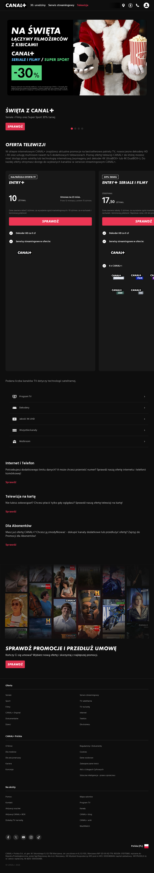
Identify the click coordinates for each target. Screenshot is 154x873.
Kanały (83, 808)
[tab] (50, 233)
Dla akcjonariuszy (13, 758)
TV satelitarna (86, 701)
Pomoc (9, 797)
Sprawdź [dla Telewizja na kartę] (11, 512)
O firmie (9, 746)
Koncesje (9, 769)
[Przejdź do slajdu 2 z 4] (75, 129)
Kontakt (9, 802)
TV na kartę (85, 707)
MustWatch (85, 826)
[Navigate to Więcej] (144, 396)
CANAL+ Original (13, 713)
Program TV (85, 802)
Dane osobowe (86, 758)
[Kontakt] (137, 5)
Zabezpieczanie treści (89, 763)
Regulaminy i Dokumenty (91, 746)
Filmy (8, 707)
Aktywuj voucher (13, 808)
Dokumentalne (12, 718)
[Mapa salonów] (123, 5)
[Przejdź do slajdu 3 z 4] (79, 129)
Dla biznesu (85, 724)
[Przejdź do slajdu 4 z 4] (82, 129)
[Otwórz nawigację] (146, 5)
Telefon (83, 718)
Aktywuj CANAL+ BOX (15, 814)
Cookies (83, 752)
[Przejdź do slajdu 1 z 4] (72, 129)
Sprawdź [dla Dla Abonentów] (11, 545)
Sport (8, 701)
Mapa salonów (86, 797)
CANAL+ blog (86, 814)
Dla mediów (11, 752)
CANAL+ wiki (86, 820)
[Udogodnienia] (130, 5)
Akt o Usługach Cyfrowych (91, 769)
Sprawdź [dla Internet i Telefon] (11, 482)
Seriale (8, 695)
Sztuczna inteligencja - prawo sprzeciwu (97, 775)
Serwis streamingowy (89, 695)
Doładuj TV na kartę (14, 820)
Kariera (9, 763)
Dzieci (8, 724)
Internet (83, 713)
